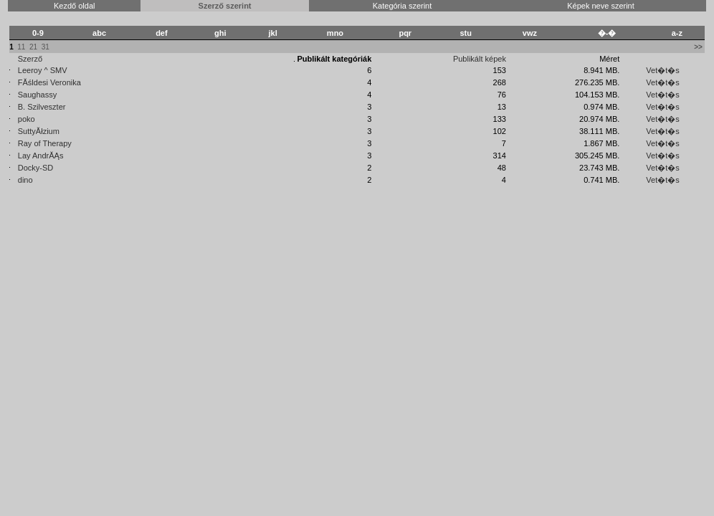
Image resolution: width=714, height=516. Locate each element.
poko (26, 119)
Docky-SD (36, 167)
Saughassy (37, 94)
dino (25, 180)
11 (21, 47)
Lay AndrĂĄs (41, 155)
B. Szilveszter (42, 106)
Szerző (30, 58)
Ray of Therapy (45, 143)
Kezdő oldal (74, 5)
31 (45, 47)
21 (33, 47)
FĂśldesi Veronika (49, 82)
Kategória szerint (402, 5)
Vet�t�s (662, 70)
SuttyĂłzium (39, 131)
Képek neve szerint (600, 5)
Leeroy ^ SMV (42, 70)
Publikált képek (479, 58)
